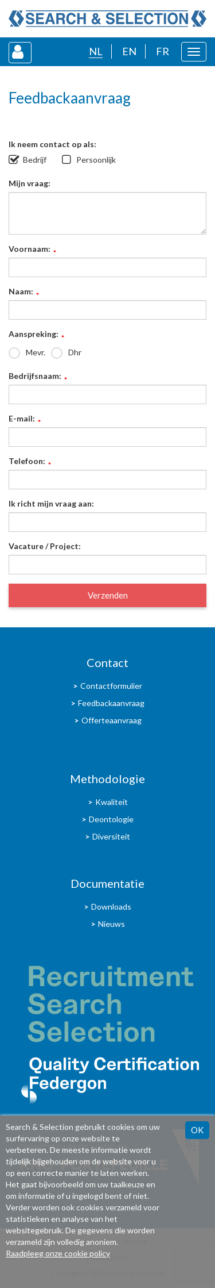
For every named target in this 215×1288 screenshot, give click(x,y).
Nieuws (111, 924)
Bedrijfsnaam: (35, 376)
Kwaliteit (111, 802)
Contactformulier (111, 686)
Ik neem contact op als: (52, 144)
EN (129, 51)
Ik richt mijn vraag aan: (51, 503)
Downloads (111, 906)
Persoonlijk (96, 159)
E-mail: (22, 418)
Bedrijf (34, 159)
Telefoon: (27, 461)
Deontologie (111, 819)
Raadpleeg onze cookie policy (58, 1253)
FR (162, 51)
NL (96, 51)
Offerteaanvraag (111, 720)
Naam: (21, 291)
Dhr (74, 352)
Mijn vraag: (29, 183)
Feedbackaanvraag (111, 703)
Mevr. (35, 352)
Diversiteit (111, 836)
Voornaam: (29, 249)
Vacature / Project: (45, 546)
